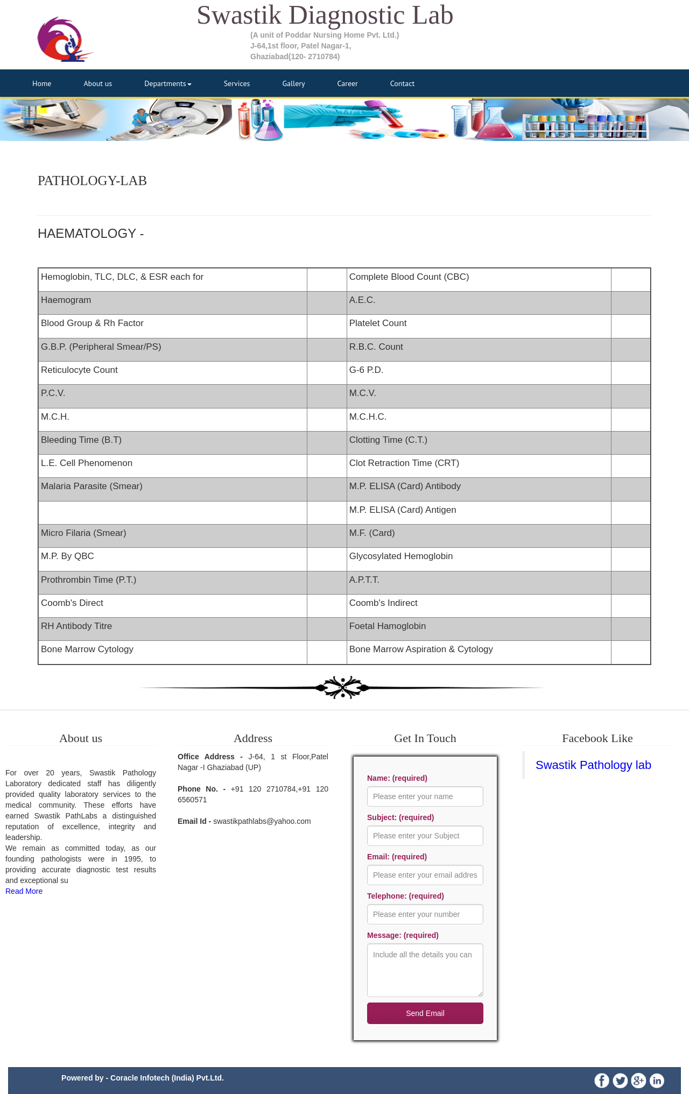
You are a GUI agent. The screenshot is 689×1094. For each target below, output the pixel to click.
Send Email (425, 1013)
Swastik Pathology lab (593, 765)
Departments (168, 83)
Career (348, 83)
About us (97, 83)
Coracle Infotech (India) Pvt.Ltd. (167, 1078)
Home (41, 83)
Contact (402, 83)
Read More (24, 891)
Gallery (293, 83)
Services (237, 83)
